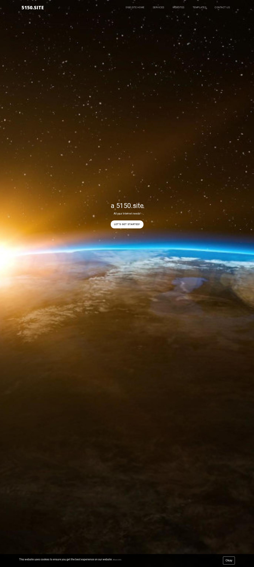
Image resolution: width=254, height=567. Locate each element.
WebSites (178, 7)
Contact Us (222, 7)
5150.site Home (135, 7)
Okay (228, 560)
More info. (117, 560)
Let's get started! (127, 224)
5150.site (32, 6)
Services (158, 7)
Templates (199, 7)
